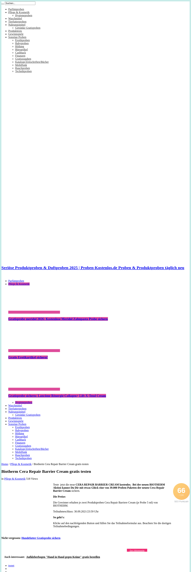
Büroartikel (21, 49)
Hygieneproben (23, 15)
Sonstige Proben (17, 37)
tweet (11, 565)
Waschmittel (15, 18)
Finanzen (20, 55)
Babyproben (22, 43)
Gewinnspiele (15, 34)
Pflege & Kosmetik (19, 12)
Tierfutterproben (17, 21)
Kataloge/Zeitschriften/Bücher (32, 61)
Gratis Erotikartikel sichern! (28, 357)
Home (4, 464)
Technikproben (23, 71)
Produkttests (15, 30)
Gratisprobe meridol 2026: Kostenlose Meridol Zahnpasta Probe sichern (58, 319)
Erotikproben (22, 40)
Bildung (19, 46)
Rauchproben (22, 68)
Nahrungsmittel (17, 24)
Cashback (20, 52)
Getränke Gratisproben (27, 27)
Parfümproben (16, 9)
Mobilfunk (21, 65)
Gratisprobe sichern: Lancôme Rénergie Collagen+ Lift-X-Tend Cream (57, 396)
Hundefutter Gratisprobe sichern (40, 538)
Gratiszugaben (23, 58)
